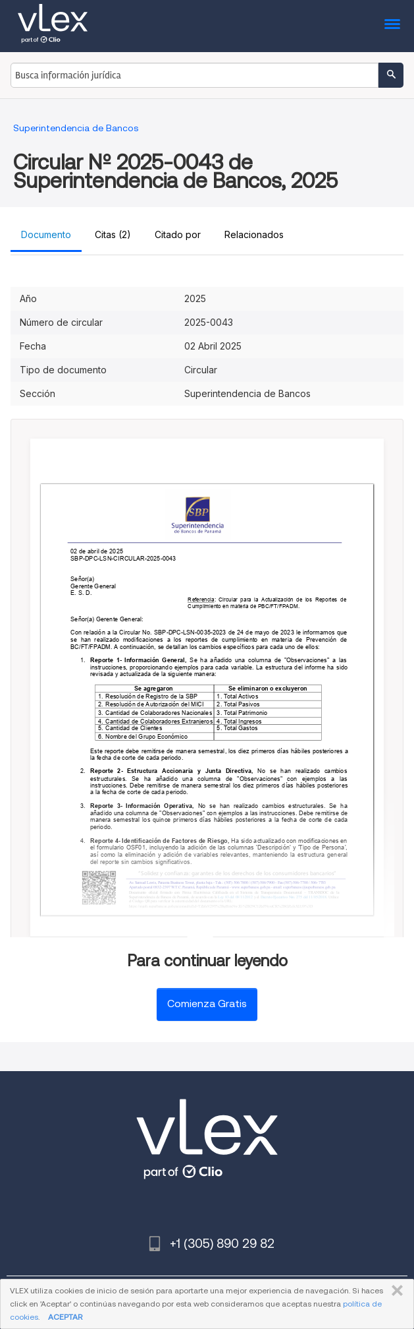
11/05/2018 (317, 897)
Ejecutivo (281, 897)
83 (227, 897)
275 (300, 897)
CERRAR (394, 1290)
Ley (222, 897)
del (233, 897)
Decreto (267, 897)
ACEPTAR (65, 1317)
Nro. (293, 897)
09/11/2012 (244, 897)
